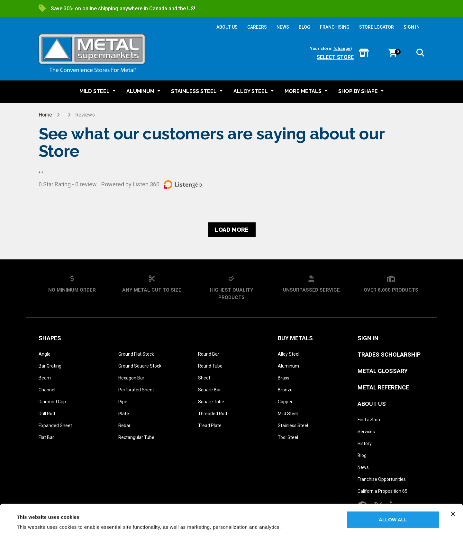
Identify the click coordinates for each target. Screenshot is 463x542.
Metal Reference (383, 387)
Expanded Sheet (55, 425)
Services (366, 431)
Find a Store (370, 419)
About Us (372, 403)
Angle (44, 354)
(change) (342, 48)
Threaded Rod (212, 413)
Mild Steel (288, 413)
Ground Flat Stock (136, 354)
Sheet (204, 377)
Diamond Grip (52, 401)
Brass (283, 377)
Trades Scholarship (389, 354)
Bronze (285, 389)
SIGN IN (412, 27)
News (363, 467)
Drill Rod (47, 413)
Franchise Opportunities (382, 479)
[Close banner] (453, 498)
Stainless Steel (293, 425)
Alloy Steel (288, 354)
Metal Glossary (383, 371)
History (365, 443)
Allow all (393, 504)
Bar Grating (50, 366)
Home (45, 115)
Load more (232, 229)
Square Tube (211, 401)
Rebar (124, 425)
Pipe (122, 401)
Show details (32, 529)
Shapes (50, 338)
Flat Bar (46, 437)
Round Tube (210, 366)
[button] (420, 54)
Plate (123, 413)
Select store (335, 57)
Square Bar (209, 389)
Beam (45, 377)
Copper (285, 401)
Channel (47, 389)
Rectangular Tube (136, 437)
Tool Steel (288, 437)
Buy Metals (295, 338)
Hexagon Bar (131, 377)
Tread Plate (210, 425)
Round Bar (208, 354)
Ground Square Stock (139, 366)
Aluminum (288, 366)
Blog (362, 455)
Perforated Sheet (136, 389)
